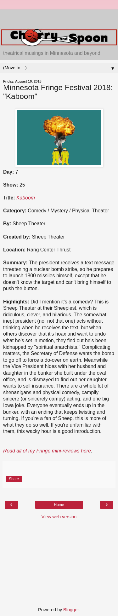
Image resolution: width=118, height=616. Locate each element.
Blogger (71, 609)
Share (14, 479)
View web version (59, 516)
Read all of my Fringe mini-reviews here (47, 450)
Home (59, 505)
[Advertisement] (59, 17)
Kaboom (25, 197)
